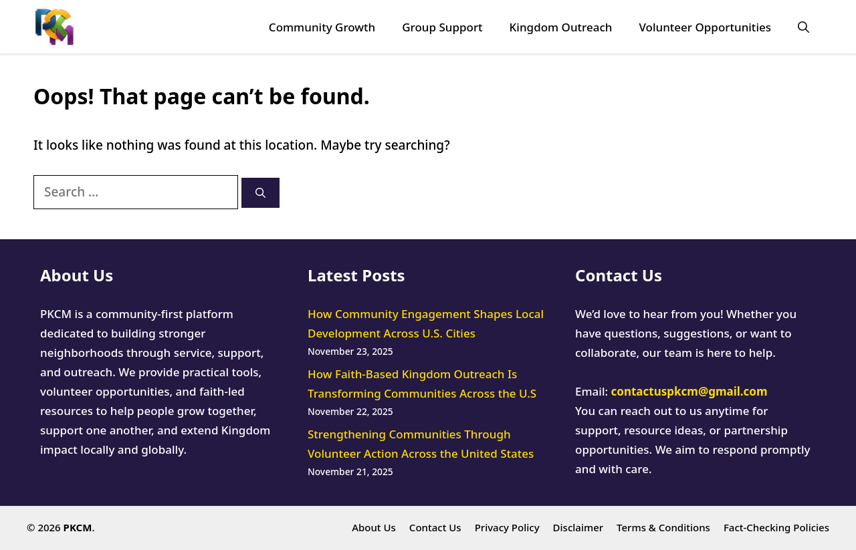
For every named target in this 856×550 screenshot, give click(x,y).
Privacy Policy (507, 527)
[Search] (260, 193)
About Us (374, 527)
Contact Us (435, 527)
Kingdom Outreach (561, 27)
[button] (803, 27)
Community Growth (322, 27)
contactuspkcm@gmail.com (689, 391)
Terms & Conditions (663, 527)
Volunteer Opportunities (705, 27)
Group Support (442, 27)
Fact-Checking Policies (776, 527)
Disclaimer (578, 527)
